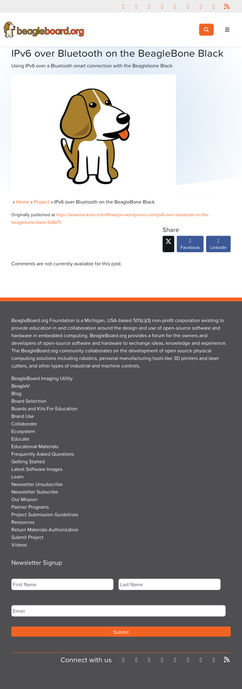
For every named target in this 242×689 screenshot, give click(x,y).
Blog (16, 393)
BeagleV (20, 385)
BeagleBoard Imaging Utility (42, 378)
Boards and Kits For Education (44, 408)
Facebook (190, 245)
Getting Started (28, 461)
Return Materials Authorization (44, 529)
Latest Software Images (36, 469)
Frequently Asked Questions (42, 453)
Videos (19, 544)
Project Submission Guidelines (44, 514)
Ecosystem (23, 431)
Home (22, 201)
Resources (22, 521)
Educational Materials (34, 446)
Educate (20, 438)
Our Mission (24, 499)
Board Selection (28, 400)
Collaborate (24, 423)
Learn (17, 476)
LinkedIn (218, 245)
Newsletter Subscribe (34, 491)
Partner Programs (30, 506)
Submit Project (27, 537)
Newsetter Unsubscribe (37, 484)
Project (41, 201)
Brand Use (22, 416)
